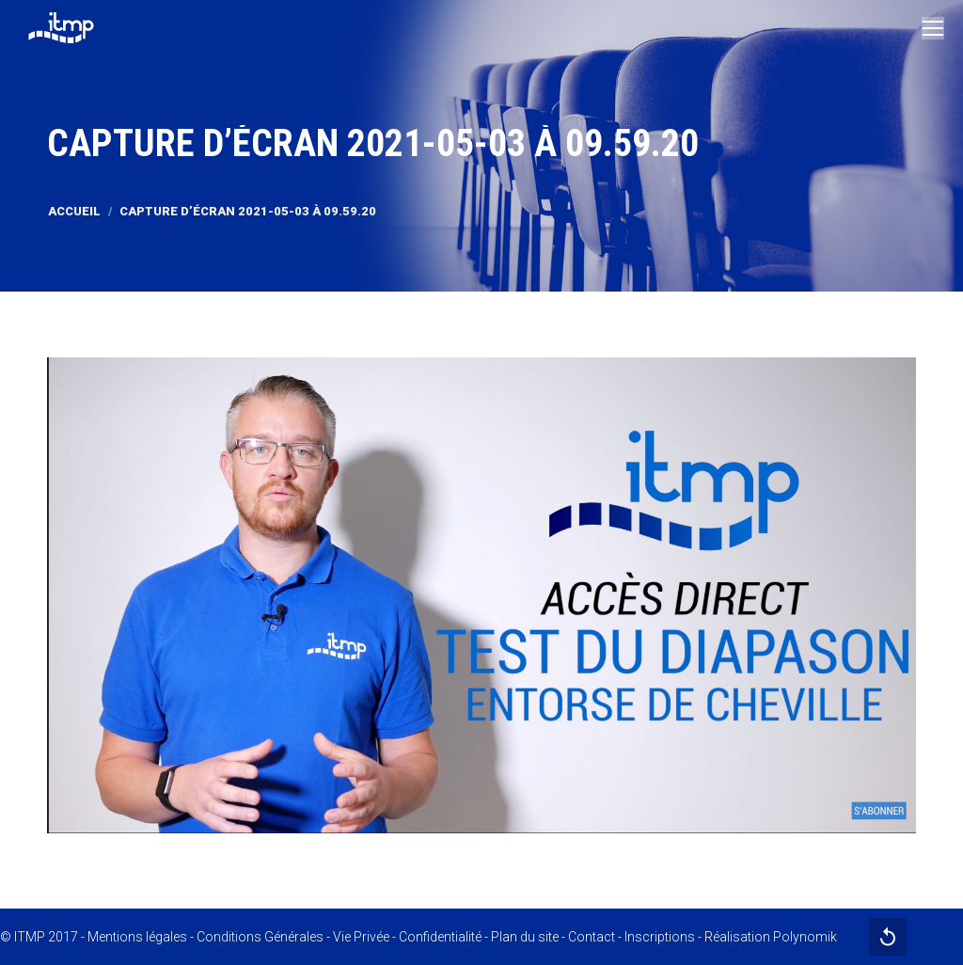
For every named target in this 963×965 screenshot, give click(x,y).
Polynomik (805, 936)
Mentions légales (137, 936)
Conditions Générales (260, 936)
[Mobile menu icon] (933, 28)
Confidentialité (440, 936)
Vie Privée (361, 936)
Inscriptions (659, 936)
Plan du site (525, 936)
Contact (591, 936)
